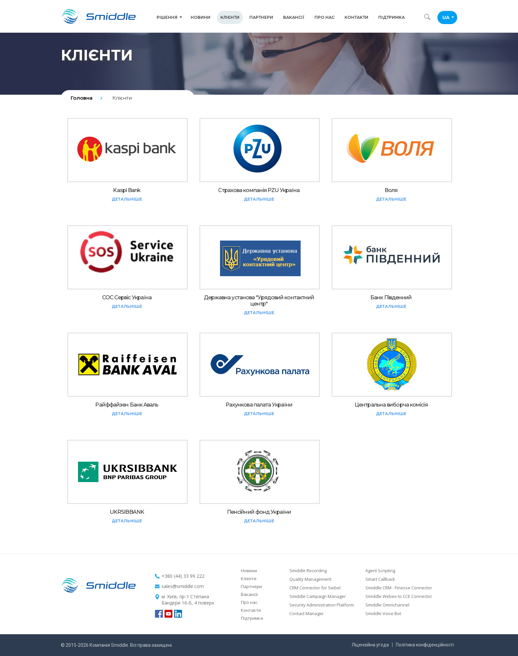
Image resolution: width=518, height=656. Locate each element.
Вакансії (294, 17)
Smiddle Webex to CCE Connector (398, 596)
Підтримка (391, 17)
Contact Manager (306, 613)
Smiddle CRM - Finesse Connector (398, 588)
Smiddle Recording (308, 571)
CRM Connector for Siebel (315, 588)
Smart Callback (380, 579)
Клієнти (230, 17)
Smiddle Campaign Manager (317, 596)
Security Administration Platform (321, 605)
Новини (200, 17)
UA (448, 17)
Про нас (324, 17)
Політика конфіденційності (425, 644)
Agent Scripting (380, 571)
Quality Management (310, 579)
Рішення (169, 17)
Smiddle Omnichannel (387, 605)
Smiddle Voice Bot (383, 613)
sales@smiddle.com (183, 586)
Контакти (356, 17)
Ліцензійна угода (370, 644)
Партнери (261, 17)
